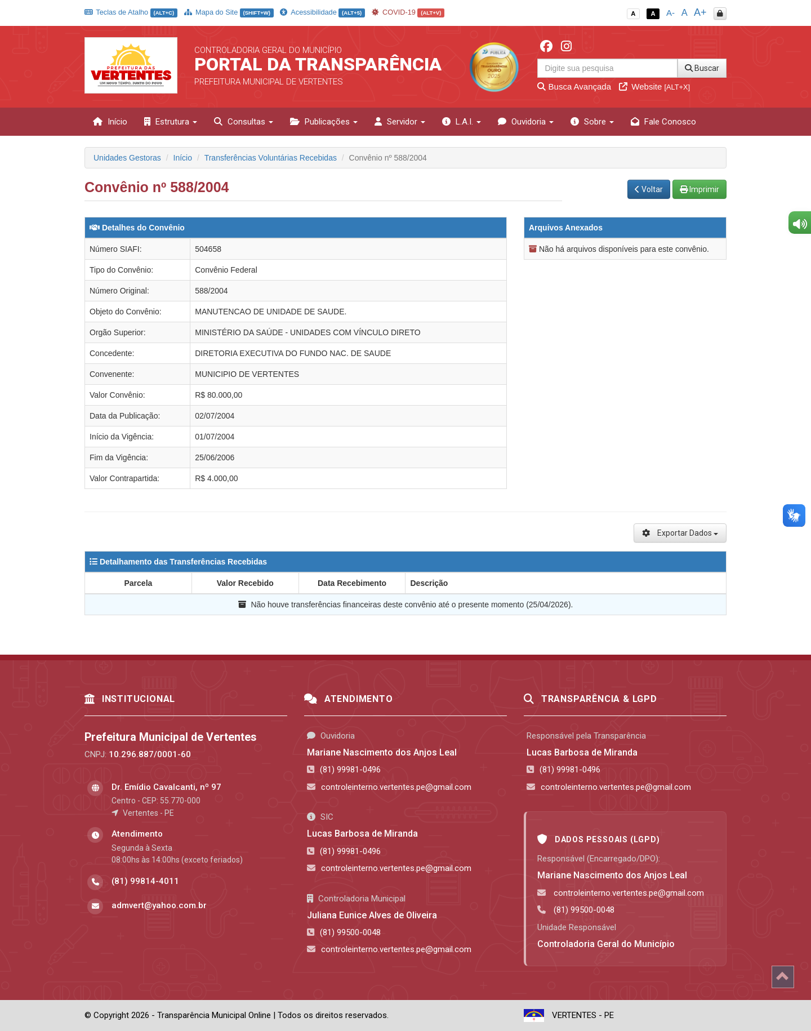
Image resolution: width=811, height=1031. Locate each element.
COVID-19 (408, 12)
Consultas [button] (243, 122)
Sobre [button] (592, 122)
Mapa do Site (229, 12)
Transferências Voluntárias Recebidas (270, 157)
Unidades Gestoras (127, 157)
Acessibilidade (322, 12)
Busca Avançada (574, 86)
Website (654, 86)
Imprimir (699, 189)
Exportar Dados (680, 532)
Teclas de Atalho (130, 12)
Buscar (702, 68)
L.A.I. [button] (461, 122)
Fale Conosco (663, 122)
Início (110, 122)
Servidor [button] (400, 122)
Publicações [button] (324, 122)
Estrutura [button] (170, 122)
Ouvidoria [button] (526, 122)
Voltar (649, 189)
